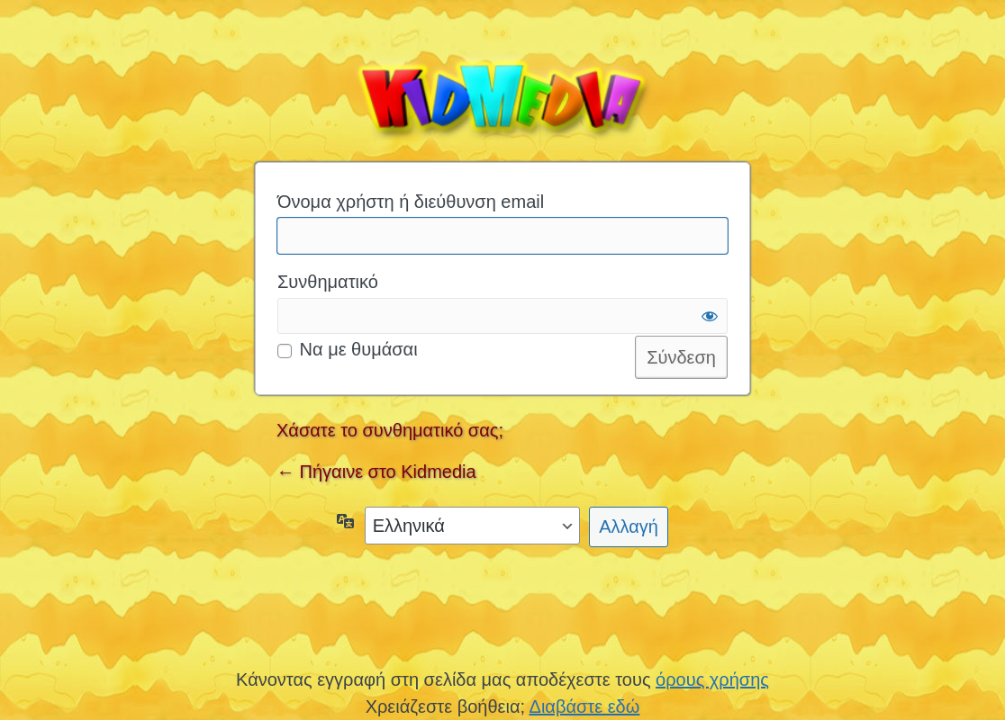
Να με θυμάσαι (359, 349)
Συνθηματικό (327, 282)
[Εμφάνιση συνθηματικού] (710, 316)
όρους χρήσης (712, 679)
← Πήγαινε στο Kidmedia (376, 472)
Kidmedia (502, 95)
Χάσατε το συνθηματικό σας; (389, 430)
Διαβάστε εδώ (585, 706)
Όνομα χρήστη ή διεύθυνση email (410, 202)
